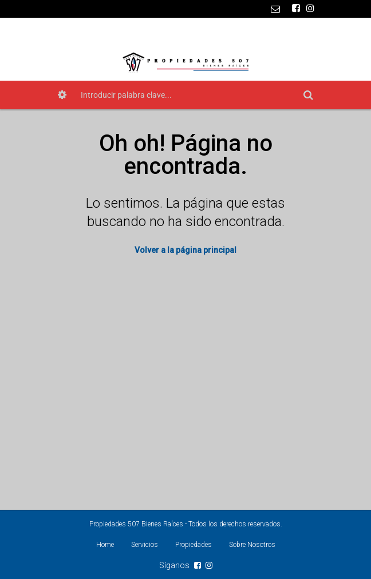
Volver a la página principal (185, 250)
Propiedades (193, 545)
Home (105, 545)
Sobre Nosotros (252, 545)
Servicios (144, 545)
